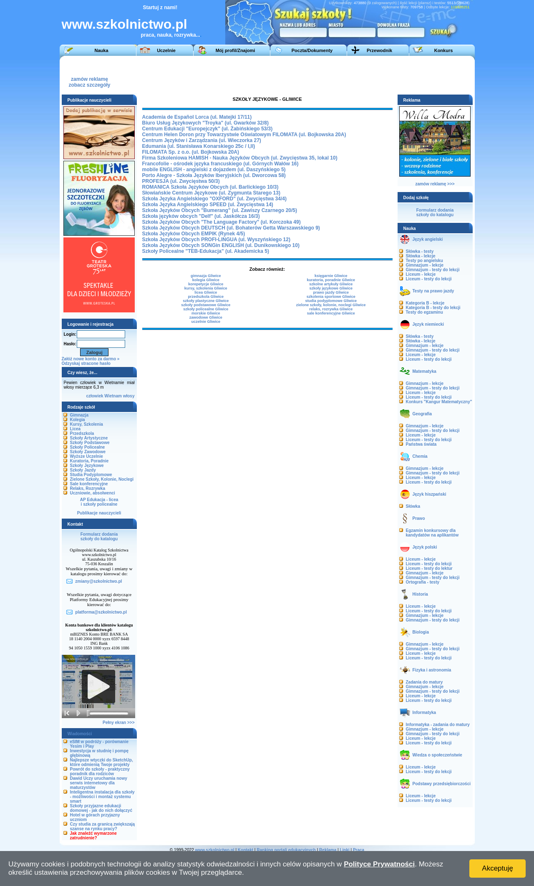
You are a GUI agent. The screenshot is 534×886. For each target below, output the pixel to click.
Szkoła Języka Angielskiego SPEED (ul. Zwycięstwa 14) (207, 204)
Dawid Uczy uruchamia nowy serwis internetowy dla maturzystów (98, 783)
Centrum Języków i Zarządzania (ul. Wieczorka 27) (201, 140)
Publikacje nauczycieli (99, 513)
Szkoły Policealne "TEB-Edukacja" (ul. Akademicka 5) (205, 251)
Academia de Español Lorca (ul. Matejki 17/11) (197, 117)
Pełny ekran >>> (118, 722)
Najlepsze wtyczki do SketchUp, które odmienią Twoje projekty (101, 762)
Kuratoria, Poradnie (89, 461)
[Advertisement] (318, 74)
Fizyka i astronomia (432, 670)
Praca (358, 850)
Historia (420, 594)
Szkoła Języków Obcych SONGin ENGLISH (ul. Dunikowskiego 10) (221, 245)
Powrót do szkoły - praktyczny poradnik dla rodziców (100, 771)
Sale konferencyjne (89, 484)
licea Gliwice (205, 292)
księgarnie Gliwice (331, 276)
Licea (75, 429)
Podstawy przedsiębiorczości (442, 783)
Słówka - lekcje (421, 256)
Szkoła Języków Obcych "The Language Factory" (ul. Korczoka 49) (221, 222)
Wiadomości (80, 733)
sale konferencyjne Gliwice (331, 313)
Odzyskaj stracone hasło (86, 363)
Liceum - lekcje (421, 274)
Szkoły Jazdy (83, 470)
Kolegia (77, 419)
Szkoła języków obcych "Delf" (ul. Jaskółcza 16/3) (201, 216)
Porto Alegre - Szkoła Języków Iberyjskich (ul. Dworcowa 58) (214, 175)
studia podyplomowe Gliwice (331, 301)
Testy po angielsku (424, 260)
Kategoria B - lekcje (425, 303)
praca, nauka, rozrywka (168, 35)
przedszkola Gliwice (206, 297)
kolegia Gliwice (205, 280)
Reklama (327, 850)
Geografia (422, 414)
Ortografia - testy (423, 582)
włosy (129, 396)
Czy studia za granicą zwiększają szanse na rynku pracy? (102, 826)
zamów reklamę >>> (434, 184)
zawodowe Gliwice (205, 317)
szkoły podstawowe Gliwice (205, 305)
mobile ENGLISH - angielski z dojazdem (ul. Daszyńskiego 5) (214, 169)
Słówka (413, 506)
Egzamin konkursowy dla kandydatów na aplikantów (432, 532)
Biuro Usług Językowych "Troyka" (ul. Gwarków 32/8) (205, 123)
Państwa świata (421, 444)
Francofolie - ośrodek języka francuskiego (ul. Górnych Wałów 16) (220, 164)
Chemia (420, 456)
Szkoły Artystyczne (89, 438)
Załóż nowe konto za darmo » (91, 359)
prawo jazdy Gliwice (331, 292)
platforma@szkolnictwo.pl (101, 612)
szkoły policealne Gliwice (205, 309)
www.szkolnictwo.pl (124, 24)
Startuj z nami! (160, 7)
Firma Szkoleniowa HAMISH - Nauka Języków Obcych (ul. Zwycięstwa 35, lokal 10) (240, 158)
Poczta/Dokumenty (312, 50)
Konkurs (443, 50)
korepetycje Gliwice (205, 284)
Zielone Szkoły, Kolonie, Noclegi (102, 479)
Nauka (101, 50)
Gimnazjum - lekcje (425, 265)
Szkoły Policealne (87, 447)
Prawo (419, 518)
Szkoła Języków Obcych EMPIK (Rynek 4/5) (193, 234)
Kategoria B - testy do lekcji (433, 307)
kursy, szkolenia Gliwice (205, 288)
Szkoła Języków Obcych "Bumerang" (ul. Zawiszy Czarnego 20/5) (219, 210)
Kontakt (245, 850)
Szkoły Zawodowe (88, 451)
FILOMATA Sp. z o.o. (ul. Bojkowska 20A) (190, 152)
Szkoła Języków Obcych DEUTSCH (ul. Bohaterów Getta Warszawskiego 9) (231, 228)
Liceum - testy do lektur (429, 568)
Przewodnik (379, 50)
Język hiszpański (429, 494)
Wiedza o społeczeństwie (437, 755)
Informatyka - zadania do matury (438, 724)
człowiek (94, 396)
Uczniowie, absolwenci (92, 493)
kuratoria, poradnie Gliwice (331, 280)
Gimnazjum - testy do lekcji (433, 269)
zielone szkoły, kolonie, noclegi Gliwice (331, 305)
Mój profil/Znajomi (235, 50)
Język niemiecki (428, 324)
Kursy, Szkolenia (86, 424)
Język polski (425, 547)
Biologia (421, 632)
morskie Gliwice (205, 313)
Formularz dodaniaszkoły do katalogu (99, 536)
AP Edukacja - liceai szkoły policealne (99, 502)
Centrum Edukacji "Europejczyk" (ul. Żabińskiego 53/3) (207, 129)
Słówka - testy (420, 251)
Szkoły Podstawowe (90, 442)
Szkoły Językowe (87, 465)
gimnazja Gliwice (206, 276)
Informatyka (424, 712)
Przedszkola (82, 433)
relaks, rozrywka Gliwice (331, 309)
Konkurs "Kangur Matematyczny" (439, 401)
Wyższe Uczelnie (86, 456)
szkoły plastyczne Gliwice (206, 301)
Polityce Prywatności (379, 864)
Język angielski (428, 239)
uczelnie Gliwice (205, 321)
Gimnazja (79, 415)
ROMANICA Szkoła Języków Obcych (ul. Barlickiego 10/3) (210, 187)
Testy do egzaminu (424, 312)
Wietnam (113, 396)
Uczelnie (166, 50)
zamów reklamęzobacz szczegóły (89, 80)
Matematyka (424, 371)
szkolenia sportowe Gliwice (331, 297)
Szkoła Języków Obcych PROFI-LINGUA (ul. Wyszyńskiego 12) (216, 239)
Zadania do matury (424, 682)
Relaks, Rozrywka (88, 488)
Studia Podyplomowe (91, 474)
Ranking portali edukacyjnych (286, 850)
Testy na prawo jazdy (433, 291)
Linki (344, 850)
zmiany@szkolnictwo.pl (98, 581)
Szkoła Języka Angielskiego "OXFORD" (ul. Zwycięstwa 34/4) (214, 199)
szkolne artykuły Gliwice (331, 284)
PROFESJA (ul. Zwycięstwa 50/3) (181, 181)
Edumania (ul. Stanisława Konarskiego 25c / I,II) (198, 146)
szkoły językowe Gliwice (331, 288)
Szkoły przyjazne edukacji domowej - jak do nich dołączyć (101, 808)
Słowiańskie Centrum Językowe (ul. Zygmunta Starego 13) (211, 193)
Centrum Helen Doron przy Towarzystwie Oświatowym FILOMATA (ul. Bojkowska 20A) (244, 134)
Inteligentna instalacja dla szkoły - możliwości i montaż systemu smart (102, 797)
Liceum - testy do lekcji (429, 279)
